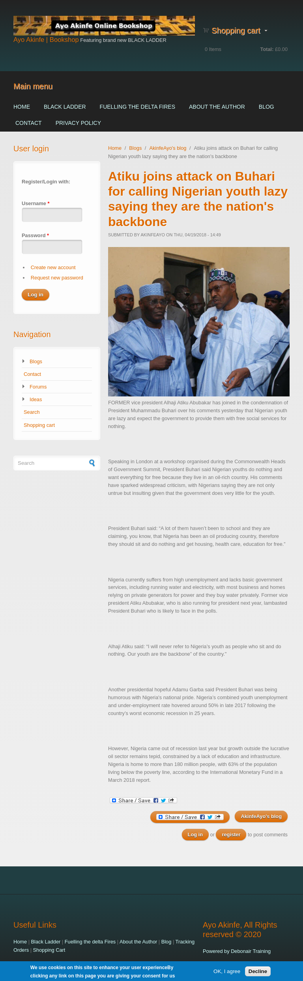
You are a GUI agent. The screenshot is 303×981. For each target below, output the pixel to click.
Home (21, 107)
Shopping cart (39, 425)
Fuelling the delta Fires (137, 107)
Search (32, 412)
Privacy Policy (78, 123)
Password (35, 235)
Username (35, 203)
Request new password (57, 278)
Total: (267, 49)
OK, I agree (226, 972)
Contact (28, 123)
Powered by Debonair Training (237, 951)
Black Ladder (65, 107)
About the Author (217, 107)
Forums (38, 387)
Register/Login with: (46, 182)
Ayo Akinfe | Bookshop (46, 39)
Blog (266, 107)
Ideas (36, 399)
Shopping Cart (49, 950)
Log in (195, 835)
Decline (258, 972)
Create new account (53, 267)
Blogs (36, 361)
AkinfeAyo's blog (167, 148)
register (231, 835)
